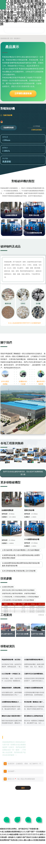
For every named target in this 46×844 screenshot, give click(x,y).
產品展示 (17, 38)
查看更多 (41, 615)
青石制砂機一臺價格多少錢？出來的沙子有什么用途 (34, 702)
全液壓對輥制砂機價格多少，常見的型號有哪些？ (12, 702)
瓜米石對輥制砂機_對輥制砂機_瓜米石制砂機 (18, 571)
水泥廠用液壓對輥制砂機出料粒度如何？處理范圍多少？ (34, 659)
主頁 (11, 38)
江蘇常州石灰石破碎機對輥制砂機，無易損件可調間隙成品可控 (34, 674)
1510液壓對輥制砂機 (34, 233)
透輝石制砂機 (34, 215)
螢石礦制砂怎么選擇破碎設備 (33, 716)
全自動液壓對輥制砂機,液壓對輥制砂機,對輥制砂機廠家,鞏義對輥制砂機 (21, 564)
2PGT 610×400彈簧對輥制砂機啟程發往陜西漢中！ (23, 634)
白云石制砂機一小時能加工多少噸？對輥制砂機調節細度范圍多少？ (12, 674)
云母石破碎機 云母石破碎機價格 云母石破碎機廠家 (21, 550)
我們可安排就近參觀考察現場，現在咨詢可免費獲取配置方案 (23, 473)
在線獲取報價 (8, 128)
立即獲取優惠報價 (23, 93)
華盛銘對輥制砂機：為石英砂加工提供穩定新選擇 (12, 659)
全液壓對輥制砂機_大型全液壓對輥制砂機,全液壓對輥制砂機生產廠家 (21, 556)
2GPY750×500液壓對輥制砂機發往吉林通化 (38, 634)
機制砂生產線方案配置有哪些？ (12, 716)
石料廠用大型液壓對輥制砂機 (33, 688)
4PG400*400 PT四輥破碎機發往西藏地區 (8, 634)
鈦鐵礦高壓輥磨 (11, 215)
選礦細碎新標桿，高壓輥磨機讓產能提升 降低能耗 (12, 688)
